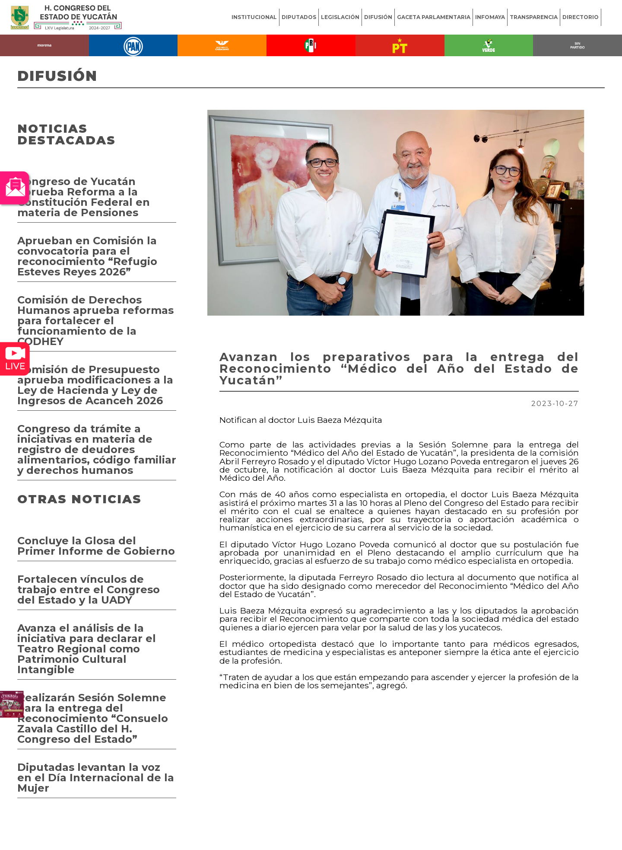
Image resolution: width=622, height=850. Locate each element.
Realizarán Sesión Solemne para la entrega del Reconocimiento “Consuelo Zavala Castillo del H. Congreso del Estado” (92, 718)
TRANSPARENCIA (534, 17)
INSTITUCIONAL (254, 17)
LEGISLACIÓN (340, 17)
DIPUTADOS (299, 17)
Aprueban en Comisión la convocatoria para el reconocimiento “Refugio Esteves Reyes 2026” (87, 256)
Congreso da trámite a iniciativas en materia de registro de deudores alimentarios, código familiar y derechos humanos (96, 449)
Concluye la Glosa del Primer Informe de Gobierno (96, 545)
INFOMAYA (490, 17)
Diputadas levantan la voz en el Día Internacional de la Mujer (95, 777)
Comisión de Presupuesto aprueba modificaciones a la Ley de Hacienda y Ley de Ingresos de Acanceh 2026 (95, 385)
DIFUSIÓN (378, 17)
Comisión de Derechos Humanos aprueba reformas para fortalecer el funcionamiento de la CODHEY (95, 321)
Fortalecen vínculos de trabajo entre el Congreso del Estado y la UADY (88, 589)
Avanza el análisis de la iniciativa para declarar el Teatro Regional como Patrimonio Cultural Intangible (86, 649)
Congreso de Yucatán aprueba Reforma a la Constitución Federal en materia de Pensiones (83, 197)
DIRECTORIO (580, 17)
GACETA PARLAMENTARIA (433, 17)
